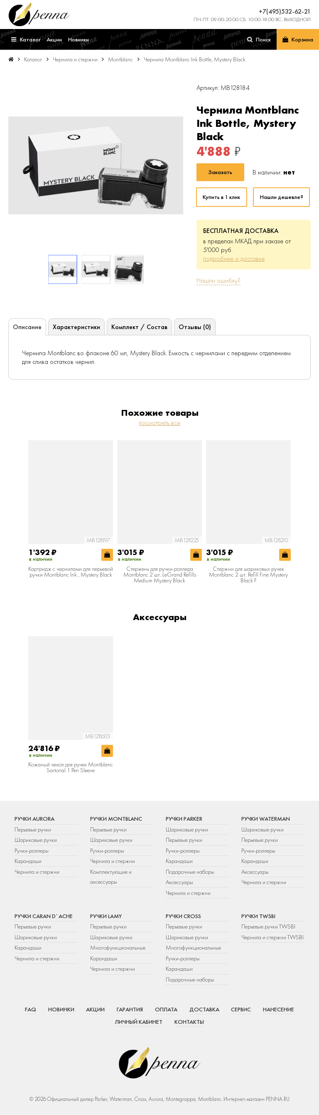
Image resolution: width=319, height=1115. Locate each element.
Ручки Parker (184, 818)
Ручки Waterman (265, 818)
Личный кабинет (138, 1021)
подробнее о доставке (234, 258)
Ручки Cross (183, 916)
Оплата (166, 1009)
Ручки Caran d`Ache (44, 916)
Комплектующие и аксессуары (111, 876)
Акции (95, 1009)
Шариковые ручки (36, 840)
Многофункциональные (118, 947)
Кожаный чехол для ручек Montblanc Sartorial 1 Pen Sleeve (70, 767)
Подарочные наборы (190, 871)
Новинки (61, 1009)
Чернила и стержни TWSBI (272, 937)
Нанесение (278, 1009)
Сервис (241, 1009)
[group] (95, 165)
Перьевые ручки (33, 829)
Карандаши (28, 861)
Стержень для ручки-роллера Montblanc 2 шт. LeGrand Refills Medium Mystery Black (159, 575)
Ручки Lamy (106, 916)
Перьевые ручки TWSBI (268, 926)
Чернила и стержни (37, 871)
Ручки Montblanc (116, 818)
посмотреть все (159, 422)
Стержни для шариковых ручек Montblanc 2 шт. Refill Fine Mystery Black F (248, 575)
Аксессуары (179, 882)
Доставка (204, 1009)
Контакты (189, 1021)
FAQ (30, 1009)
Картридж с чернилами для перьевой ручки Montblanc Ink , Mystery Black (70, 572)
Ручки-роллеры (32, 850)
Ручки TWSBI (258, 916)
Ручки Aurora (34, 818)
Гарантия (130, 1009)
